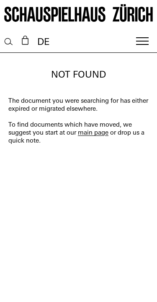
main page (93, 133)
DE (43, 42)
